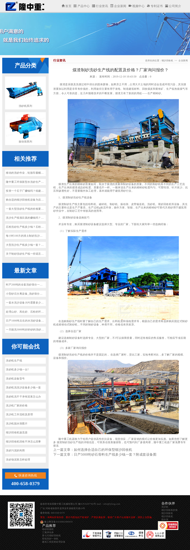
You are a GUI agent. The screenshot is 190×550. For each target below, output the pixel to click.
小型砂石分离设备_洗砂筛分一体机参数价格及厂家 (36, 293)
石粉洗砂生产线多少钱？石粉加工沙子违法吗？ (34, 226)
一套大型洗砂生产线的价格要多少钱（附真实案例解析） (39, 208)
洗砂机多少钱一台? (17, 369)
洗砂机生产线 (14, 360)
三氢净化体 (48, 532)
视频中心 (137, 6)
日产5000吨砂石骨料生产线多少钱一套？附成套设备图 (115, 454)
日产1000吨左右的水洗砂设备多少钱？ (29, 320)
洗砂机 (151, 204)
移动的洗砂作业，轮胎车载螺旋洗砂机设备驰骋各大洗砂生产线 (43, 172)
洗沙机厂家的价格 (16, 405)
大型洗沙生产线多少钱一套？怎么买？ (29, 245)
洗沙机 (164, 507)
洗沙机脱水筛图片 (16, 423)
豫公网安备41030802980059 (58, 521)
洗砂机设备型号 (15, 378)
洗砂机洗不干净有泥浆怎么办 (23, 396)
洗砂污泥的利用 (15, 450)
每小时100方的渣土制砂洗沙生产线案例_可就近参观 (37, 235)
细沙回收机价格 (169, 510)
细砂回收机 (48, 529)
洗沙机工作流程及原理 (19, 414)
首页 (67, 6)
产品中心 (82, 6)
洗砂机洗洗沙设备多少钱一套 (23, 387)
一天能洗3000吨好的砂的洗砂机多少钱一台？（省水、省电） (42, 329)
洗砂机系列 (25, 106)
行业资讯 (100, 6)
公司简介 (173, 6)
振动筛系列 (25, 141)
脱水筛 (164, 519)
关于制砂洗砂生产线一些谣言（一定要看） (31, 253)
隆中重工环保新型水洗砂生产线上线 (27, 182)
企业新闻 (118, 6)
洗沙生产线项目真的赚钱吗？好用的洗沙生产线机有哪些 (39, 217)
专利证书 (155, 6)
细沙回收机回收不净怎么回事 (23, 441)
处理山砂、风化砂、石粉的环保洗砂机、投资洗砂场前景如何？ (43, 311)
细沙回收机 (24, 6)
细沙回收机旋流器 (16, 432)
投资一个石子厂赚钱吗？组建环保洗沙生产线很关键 (37, 190)
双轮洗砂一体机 (50, 538)
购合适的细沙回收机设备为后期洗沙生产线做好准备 (37, 199)
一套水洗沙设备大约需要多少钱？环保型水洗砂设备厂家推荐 (42, 302)
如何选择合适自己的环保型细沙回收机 (103, 450)
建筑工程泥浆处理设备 (53, 542)
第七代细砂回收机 (51, 535)
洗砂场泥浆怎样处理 (18, 459)
